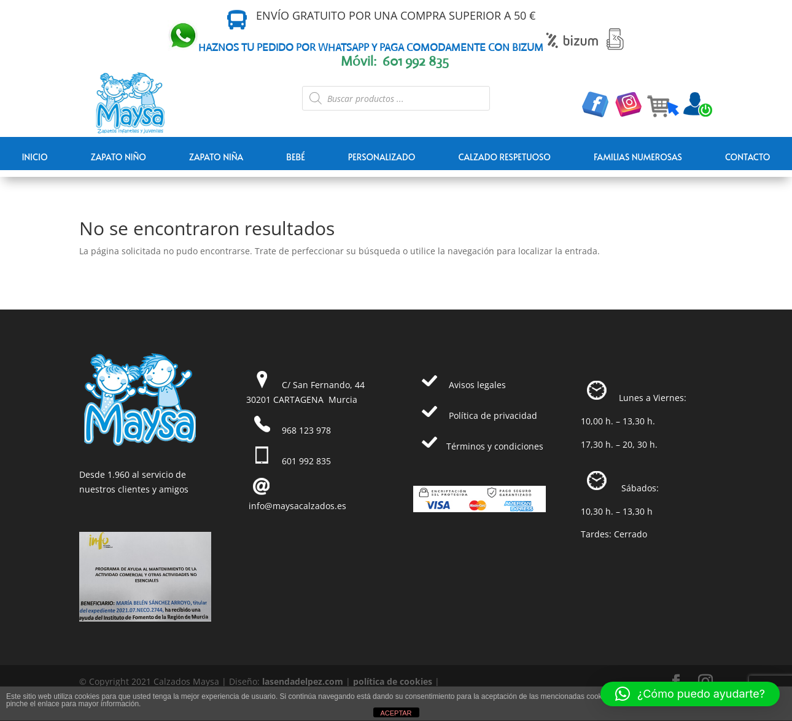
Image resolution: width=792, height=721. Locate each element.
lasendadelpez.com (302, 681)
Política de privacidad (493, 415)
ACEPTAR (395, 713)
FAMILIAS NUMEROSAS (638, 157)
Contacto (748, 157)
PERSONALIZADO (382, 157)
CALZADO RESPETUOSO (504, 157)
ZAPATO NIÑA (216, 157)
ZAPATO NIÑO (118, 157)
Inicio (34, 157)
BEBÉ (295, 157)
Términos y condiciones (494, 446)
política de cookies (392, 681)
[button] (690, 694)
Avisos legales (477, 385)
